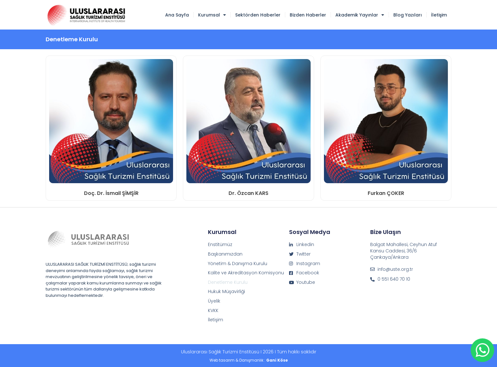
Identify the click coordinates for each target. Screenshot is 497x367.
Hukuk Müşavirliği (226, 292)
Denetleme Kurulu (228, 282)
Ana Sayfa (177, 15)
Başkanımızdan (225, 254)
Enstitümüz (220, 245)
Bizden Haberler (308, 15)
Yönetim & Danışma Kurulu (237, 264)
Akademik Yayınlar (359, 15)
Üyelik (214, 301)
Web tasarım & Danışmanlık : (249, 360)
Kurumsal (212, 15)
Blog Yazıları (407, 15)
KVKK (213, 311)
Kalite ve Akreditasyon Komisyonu (246, 273)
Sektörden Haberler (258, 15)
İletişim (439, 15)
